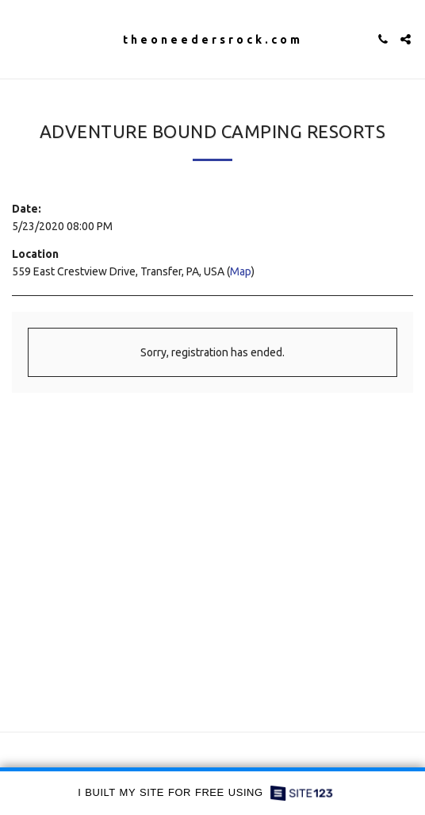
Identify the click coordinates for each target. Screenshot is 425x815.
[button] (17, 38)
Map (240, 271)
